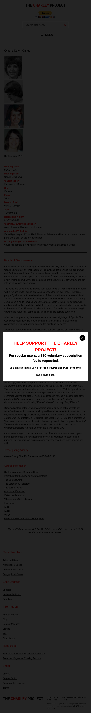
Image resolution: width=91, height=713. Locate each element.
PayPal (53, 367)
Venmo (76, 367)
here (51, 374)
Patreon (43, 367)
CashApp (63, 367)
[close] (82, 338)
